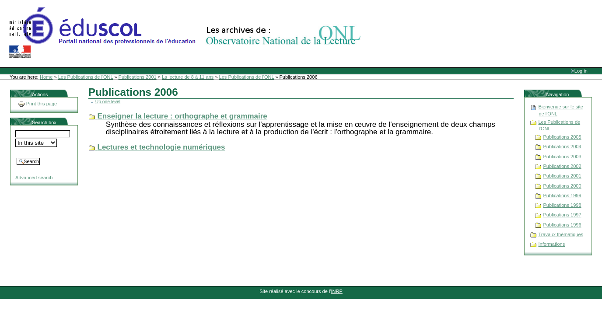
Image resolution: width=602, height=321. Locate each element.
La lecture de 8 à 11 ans (188, 77)
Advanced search (33, 177)
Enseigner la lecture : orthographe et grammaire (182, 116)
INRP (337, 291)
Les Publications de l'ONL (85, 77)
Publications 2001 (138, 77)
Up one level (107, 101)
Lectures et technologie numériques (161, 147)
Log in (581, 70)
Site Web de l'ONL (186, 33)
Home (46, 77)
